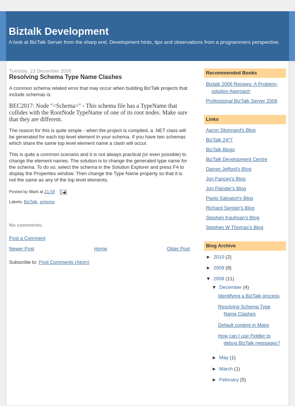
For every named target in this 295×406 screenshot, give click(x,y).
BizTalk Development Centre (236, 159)
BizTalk (30, 201)
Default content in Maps (243, 325)
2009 (219, 268)
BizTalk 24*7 (219, 140)
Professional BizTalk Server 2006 (241, 101)
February (229, 379)
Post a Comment (27, 238)
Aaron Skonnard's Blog (231, 130)
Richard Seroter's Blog (230, 208)
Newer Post (21, 248)
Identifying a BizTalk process (248, 296)
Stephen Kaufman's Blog (232, 217)
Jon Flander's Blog (226, 188)
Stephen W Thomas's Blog (234, 227)
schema (47, 201)
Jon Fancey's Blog (226, 178)
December (231, 287)
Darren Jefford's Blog (228, 169)
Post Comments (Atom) (64, 262)
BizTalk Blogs (220, 149)
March (226, 369)
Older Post (178, 248)
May (224, 357)
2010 (219, 257)
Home (100, 248)
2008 (219, 278)
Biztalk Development (59, 31)
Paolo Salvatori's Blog (229, 198)
